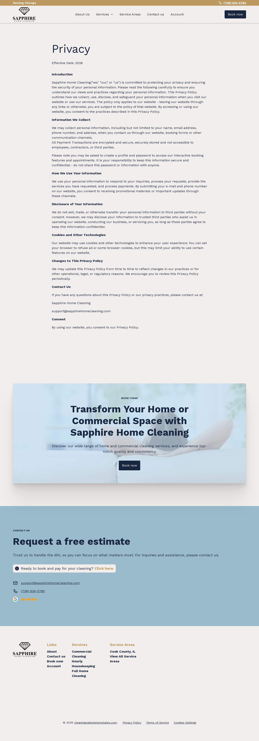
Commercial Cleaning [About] (81, 654)
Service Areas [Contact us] (130, 14)
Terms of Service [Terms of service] (157, 722)
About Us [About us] (82, 14)
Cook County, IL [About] (123, 651)
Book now (55, 661)
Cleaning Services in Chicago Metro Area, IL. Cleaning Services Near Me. (199, 667)
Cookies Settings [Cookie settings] (185, 722)
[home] (24, 14)
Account (177, 14)
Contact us (155, 14)
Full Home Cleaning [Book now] (80, 673)
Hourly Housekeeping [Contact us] (83, 663)
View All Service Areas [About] (123, 658)
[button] (104, 14)
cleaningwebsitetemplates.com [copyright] (95, 722)
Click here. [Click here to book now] (104, 568)
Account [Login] (54, 666)
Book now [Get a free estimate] (235, 14)
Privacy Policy (132, 722)
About (52, 651)
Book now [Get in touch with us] (129, 465)
